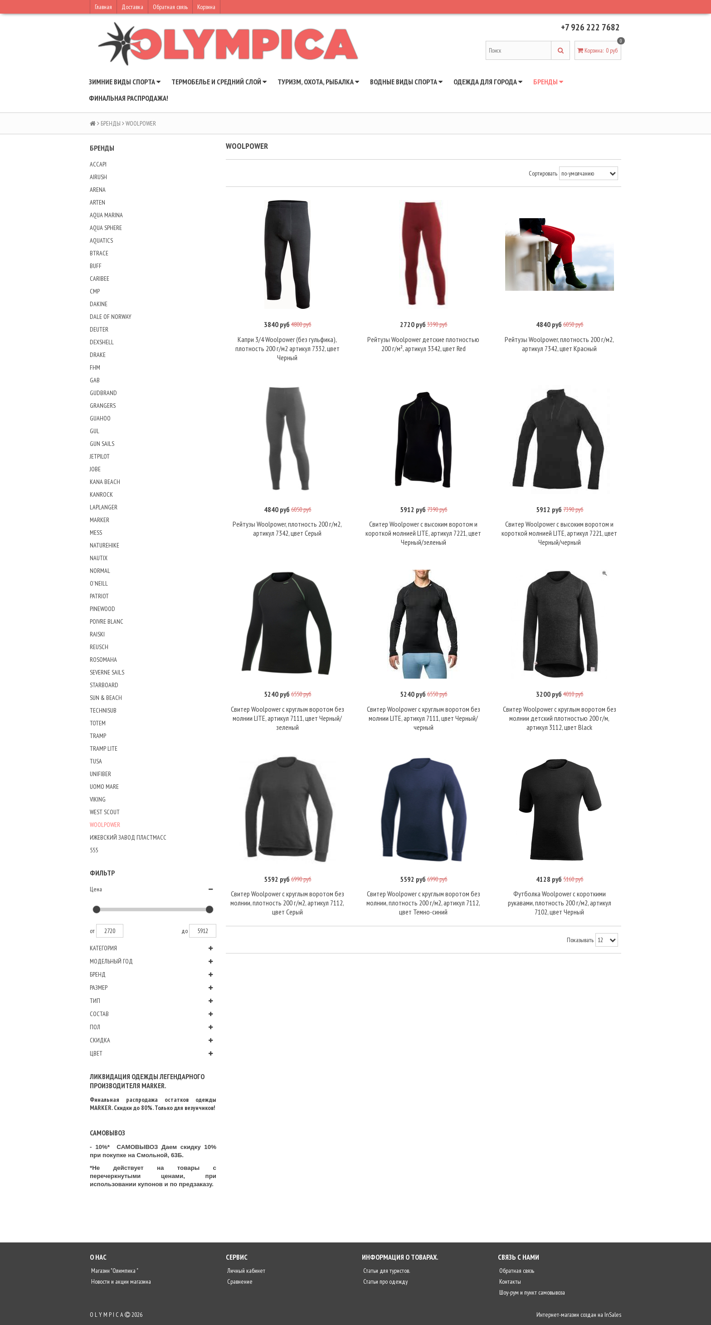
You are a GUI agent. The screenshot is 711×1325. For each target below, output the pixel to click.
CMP (95, 291)
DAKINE (98, 304)
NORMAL (100, 571)
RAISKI (97, 634)
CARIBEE (99, 278)
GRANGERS (103, 405)
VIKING (98, 799)
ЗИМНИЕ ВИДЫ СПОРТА (125, 81)
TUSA (96, 761)
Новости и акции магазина (120, 1281)
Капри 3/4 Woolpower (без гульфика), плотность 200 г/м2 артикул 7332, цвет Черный (287, 348)
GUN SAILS (102, 444)
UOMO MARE (104, 786)
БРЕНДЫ (548, 81)
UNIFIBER (100, 774)
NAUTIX (98, 558)
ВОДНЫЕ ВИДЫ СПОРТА (406, 81)
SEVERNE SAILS (107, 672)
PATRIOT (99, 596)
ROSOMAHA (103, 659)
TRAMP (98, 736)
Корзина (206, 7)
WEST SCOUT (105, 812)
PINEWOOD (102, 609)
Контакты (509, 1281)
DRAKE (98, 355)
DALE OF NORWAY (110, 317)
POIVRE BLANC (106, 621)
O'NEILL (99, 583)
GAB (95, 380)
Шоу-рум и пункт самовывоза (531, 1292)
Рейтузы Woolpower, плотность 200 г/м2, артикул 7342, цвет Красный (559, 344)
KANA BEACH (105, 482)
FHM (95, 367)
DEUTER (99, 329)
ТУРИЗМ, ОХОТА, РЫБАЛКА (318, 81)
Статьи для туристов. (386, 1270)
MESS (96, 532)
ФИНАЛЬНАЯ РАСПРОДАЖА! (128, 98)
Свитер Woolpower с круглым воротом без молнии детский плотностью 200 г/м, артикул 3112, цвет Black (559, 718)
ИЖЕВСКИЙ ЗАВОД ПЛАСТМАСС (128, 837)
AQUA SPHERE (106, 228)
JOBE (95, 469)
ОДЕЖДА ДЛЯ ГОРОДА (487, 81)
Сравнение (239, 1281)
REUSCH (99, 647)
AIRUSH (98, 177)
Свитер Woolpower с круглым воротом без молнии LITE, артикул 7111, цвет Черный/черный (423, 718)
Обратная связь (170, 7)
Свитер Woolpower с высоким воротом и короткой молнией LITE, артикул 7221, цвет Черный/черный (559, 533)
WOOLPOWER (105, 825)
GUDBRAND (103, 393)
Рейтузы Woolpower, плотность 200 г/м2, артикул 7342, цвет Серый (287, 528)
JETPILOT (100, 456)
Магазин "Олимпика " (114, 1270)
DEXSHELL (102, 342)
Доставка (132, 7)
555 (94, 850)
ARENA (98, 190)
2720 (109, 931)
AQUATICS (101, 240)
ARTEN (97, 202)
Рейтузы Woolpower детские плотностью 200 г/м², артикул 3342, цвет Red (423, 344)
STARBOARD (104, 685)
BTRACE (99, 253)
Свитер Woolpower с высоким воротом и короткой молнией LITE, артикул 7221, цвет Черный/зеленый (423, 533)
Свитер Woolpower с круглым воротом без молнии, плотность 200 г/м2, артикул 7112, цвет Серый (287, 902)
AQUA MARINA (106, 215)
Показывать (580, 940)
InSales (612, 1314)
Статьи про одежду (385, 1281)
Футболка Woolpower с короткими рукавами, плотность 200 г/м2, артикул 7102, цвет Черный (559, 902)
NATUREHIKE (104, 545)
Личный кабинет (245, 1270)
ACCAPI (98, 164)
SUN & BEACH (106, 698)
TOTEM (98, 723)
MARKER (99, 520)
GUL (94, 431)
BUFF (96, 266)
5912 (202, 931)
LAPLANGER (103, 507)
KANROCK (101, 494)
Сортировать (543, 173)
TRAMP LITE (103, 748)
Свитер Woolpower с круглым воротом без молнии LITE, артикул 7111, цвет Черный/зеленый (287, 718)
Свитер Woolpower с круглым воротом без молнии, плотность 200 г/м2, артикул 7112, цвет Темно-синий (423, 902)
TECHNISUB (103, 710)
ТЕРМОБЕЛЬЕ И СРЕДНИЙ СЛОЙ (219, 81)
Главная (103, 7)
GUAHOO (100, 418)
